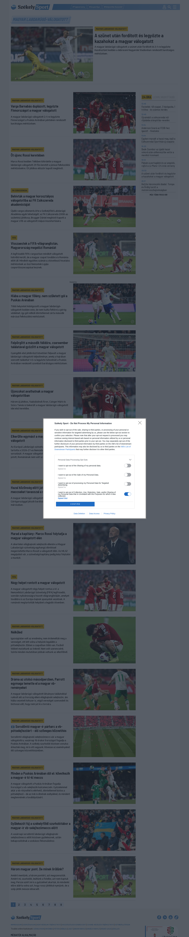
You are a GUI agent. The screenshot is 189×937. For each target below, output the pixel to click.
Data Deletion (79, 513)
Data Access (94, 513)
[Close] (140, 423)
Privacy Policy (109, 513)
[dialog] (94, 468)
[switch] (127, 465)
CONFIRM (75, 504)
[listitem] (94, 459)
